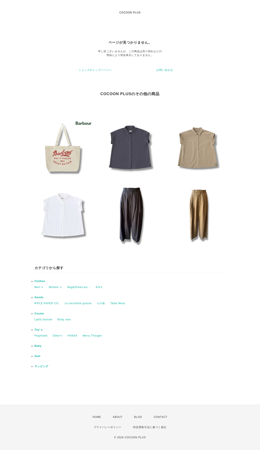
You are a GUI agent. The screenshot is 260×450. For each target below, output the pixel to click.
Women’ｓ (55, 287)
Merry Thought (92, 335)
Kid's (99, 287)
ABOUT (117, 417)
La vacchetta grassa (78, 303)
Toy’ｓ (39, 329)
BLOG (138, 417)
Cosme (39, 313)
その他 (101, 303)
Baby (38, 345)
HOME (97, 417)
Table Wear (117, 303)
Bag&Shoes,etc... (79, 287)
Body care (64, 319)
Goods (39, 297)
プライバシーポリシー (107, 427)
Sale (38, 356)
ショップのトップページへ (95, 70)
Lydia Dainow (43, 319)
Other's (57, 335)
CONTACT (160, 417)
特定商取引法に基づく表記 (149, 427)
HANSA (72, 335)
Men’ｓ (39, 287)
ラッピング (41, 366)
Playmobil (41, 335)
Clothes (40, 281)
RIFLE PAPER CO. (47, 303)
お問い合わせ (164, 70)
